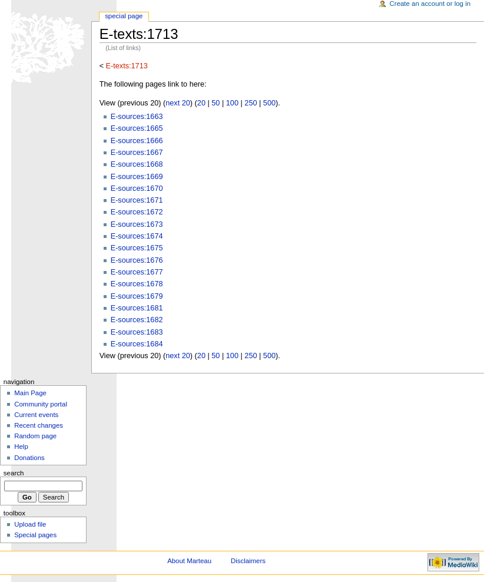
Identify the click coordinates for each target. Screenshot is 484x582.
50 (215, 103)
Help (21, 446)
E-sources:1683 (137, 332)
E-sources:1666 (137, 141)
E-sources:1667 (137, 152)
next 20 (177, 103)
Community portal (40, 404)
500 (269, 103)
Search (14, 473)
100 (232, 103)
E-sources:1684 (137, 344)
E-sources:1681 (137, 308)
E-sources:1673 (137, 224)
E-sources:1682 (137, 320)
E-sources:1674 (137, 236)
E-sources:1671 (137, 200)
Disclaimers (248, 560)
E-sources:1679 (137, 296)
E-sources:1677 (137, 272)
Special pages (35, 534)
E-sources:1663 (137, 117)
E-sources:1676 (137, 260)
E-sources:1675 (137, 248)
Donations (29, 457)
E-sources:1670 (137, 188)
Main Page (30, 392)
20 (201, 103)
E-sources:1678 (137, 284)
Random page (35, 435)
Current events (36, 414)
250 (250, 103)
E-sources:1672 (137, 212)
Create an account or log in (430, 3)
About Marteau (189, 560)
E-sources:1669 (137, 177)
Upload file (30, 524)
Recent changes (38, 425)
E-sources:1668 (137, 164)
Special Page (123, 15)
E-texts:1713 (127, 66)
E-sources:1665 (137, 128)
